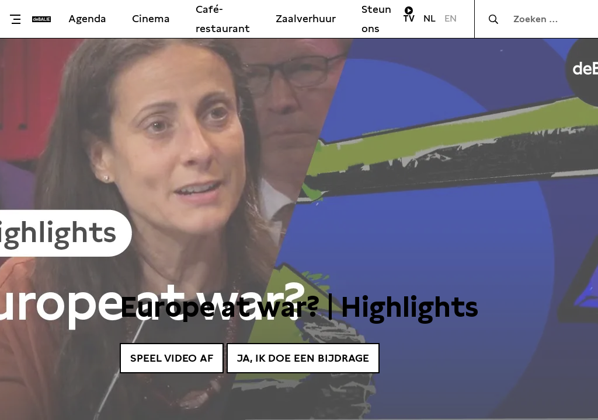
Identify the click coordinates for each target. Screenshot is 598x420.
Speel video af (171, 358)
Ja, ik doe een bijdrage (303, 358)
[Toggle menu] (19, 19)
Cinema (151, 18)
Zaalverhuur (306, 18)
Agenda (87, 18)
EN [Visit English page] (450, 18)
